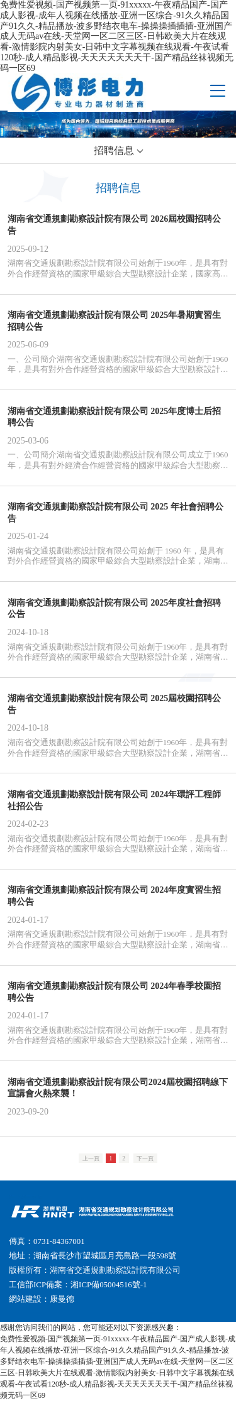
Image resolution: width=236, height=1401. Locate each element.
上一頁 (90, 1158)
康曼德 (62, 1299)
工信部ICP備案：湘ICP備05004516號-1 (78, 1284)
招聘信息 (114, 150)
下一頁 (145, 1158)
